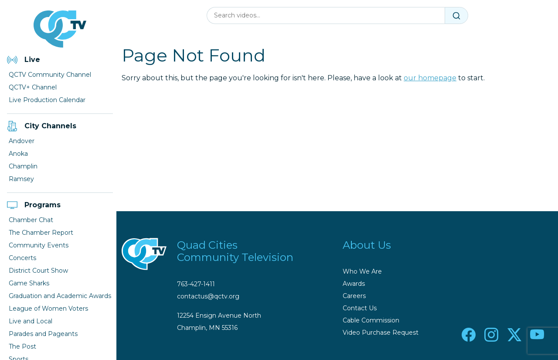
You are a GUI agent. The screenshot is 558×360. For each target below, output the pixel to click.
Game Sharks (29, 283)
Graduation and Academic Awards (60, 296)
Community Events (38, 245)
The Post (22, 346)
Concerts (22, 258)
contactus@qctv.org (208, 296)
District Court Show (38, 270)
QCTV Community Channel (50, 75)
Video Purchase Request (380, 332)
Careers (354, 296)
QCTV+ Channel (33, 87)
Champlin (23, 166)
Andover (21, 141)
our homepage (430, 78)
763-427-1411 (196, 284)
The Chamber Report (41, 233)
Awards (354, 284)
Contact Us (360, 308)
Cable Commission (371, 320)
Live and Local (30, 321)
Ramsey (21, 179)
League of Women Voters (48, 308)
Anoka (18, 154)
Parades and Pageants (43, 334)
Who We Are (362, 271)
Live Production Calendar (47, 100)
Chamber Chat (31, 220)
